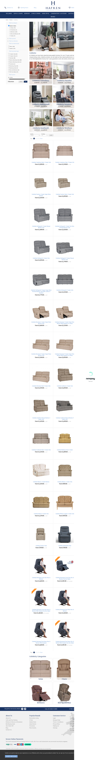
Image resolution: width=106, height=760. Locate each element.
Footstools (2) (13, 29)
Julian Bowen (32, 724)
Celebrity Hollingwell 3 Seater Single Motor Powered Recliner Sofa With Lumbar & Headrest (41, 291)
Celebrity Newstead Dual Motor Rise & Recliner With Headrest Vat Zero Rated (65, 642)
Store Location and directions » (79, 709)
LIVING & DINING (35, 13)
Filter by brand (12, 38)
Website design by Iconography (42, 748)
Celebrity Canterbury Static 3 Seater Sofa (64, 162)
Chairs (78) (12, 27)
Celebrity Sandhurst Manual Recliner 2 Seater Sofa (41, 418)
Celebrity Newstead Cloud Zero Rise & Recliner (41, 578)
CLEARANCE (79, 13)
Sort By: (35, 134)
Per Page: (44, 134)
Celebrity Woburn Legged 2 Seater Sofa (65, 513)
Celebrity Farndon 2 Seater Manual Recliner (88, 162)
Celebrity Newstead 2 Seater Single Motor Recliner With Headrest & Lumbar (65, 322)
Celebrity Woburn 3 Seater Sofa (41, 513)
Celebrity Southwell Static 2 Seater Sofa (88, 418)
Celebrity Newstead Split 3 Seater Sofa (41, 386)
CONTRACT (71, 13)
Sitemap (55, 728)
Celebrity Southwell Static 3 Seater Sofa (41, 450)
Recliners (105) (13, 31)
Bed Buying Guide (10, 724)
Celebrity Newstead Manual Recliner (88, 641)
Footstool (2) (11, 64)
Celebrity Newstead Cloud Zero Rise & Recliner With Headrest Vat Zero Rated (41, 610)
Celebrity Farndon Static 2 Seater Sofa (65, 194)
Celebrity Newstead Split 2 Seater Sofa (88, 354)
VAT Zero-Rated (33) (13, 72)
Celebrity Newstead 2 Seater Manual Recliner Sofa (88, 290)
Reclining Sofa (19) (13, 68)
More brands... (33, 728)
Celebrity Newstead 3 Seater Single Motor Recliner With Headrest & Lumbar (65, 354)
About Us (8, 718)
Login (54, 718)
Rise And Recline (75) (15, 33)
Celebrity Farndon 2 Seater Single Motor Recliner (41, 195)
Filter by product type (14, 51)
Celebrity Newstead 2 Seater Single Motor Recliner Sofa (41, 322)
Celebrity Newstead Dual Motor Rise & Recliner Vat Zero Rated (88, 610)
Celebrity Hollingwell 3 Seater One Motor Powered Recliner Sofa (88, 258)
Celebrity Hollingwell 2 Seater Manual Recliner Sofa (41, 227)
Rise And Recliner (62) (13, 70)
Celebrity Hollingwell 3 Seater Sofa (64, 290)
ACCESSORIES (96, 13)
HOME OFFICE (45, 13)
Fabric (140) (11, 46)
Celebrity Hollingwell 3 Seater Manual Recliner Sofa (65, 258)
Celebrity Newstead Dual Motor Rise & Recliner (65, 610)
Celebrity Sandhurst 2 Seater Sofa (65, 386)
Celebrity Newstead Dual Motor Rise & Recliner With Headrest (41, 642)
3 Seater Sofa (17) (12, 56)
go (25, 81)
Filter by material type (14, 43)
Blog (7, 728)
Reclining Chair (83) (13, 66)
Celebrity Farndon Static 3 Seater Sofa (88, 194)
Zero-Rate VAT (10, 726)
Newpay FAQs (56, 720)
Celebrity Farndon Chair (41, 545)
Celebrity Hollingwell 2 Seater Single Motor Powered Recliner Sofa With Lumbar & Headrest (88, 228)
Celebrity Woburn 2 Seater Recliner (41, 482)
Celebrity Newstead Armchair (88, 545)
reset (21, 81)
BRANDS (53, 17)
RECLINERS (9, 13)
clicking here (82, 753)
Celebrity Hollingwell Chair (64, 545)
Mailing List (56, 726)
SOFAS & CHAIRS (18, 13)
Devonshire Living (34, 718)
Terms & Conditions (58, 722)
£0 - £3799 (10, 77)
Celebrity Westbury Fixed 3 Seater (88, 450)
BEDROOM (27, 13)
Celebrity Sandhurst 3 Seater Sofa (88, 386)
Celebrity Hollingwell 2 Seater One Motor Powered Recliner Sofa (65, 227)
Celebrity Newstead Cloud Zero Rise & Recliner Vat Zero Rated (65, 578)
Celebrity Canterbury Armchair (88, 513)
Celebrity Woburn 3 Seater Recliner (88, 482)
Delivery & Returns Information (14, 722)
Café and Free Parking (11, 720)
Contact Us (9, 730)
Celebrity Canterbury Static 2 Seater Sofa (41, 162)
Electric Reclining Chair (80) (15, 60)
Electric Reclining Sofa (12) (14, 62)
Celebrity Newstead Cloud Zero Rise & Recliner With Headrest (88, 578)
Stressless (32, 726)
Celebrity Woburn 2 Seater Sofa (64, 482)
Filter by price (12, 74)
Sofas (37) (12, 35)
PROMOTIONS (87, 13)
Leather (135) (11, 48)
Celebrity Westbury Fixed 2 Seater (65, 450)
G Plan (31, 720)
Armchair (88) (11, 58)
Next (41, 138)
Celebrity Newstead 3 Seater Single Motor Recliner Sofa (41, 354)
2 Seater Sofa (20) (12, 54)
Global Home (32, 722)
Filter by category (13, 23)
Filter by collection (13, 41)
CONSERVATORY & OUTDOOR (58, 13)
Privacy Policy (56, 724)
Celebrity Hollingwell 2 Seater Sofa (41, 258)
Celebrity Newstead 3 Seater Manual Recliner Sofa (88, 322)
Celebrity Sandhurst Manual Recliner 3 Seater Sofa (65, 418)
